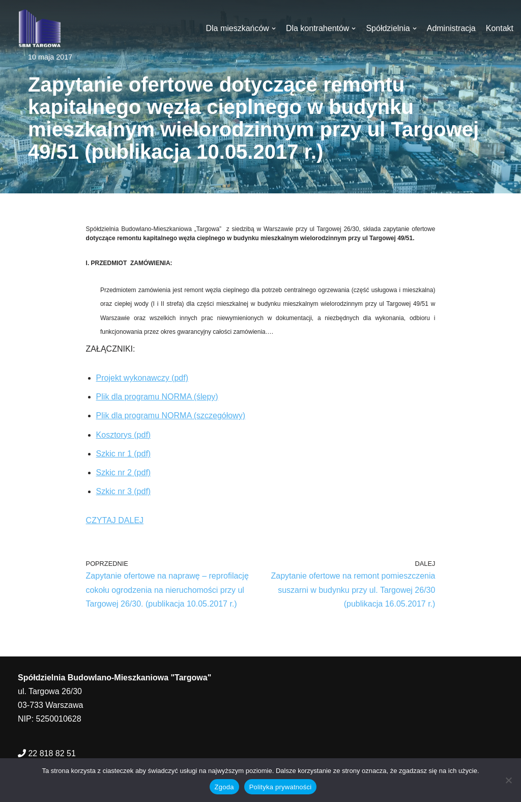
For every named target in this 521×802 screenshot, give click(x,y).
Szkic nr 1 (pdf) (123, 453)
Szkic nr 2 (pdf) (123, 472)
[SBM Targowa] (38, 28)
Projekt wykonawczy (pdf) (142, 378)
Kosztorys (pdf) (123, 435)
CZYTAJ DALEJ (115, 520)
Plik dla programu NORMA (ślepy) (157, 396)
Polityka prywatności (280, 787)
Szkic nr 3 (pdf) (123, 491)
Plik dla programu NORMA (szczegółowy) (170, 415)
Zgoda (224, 787)
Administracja (451, 28)
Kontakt (499, 28)
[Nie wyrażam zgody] (508, 780)
